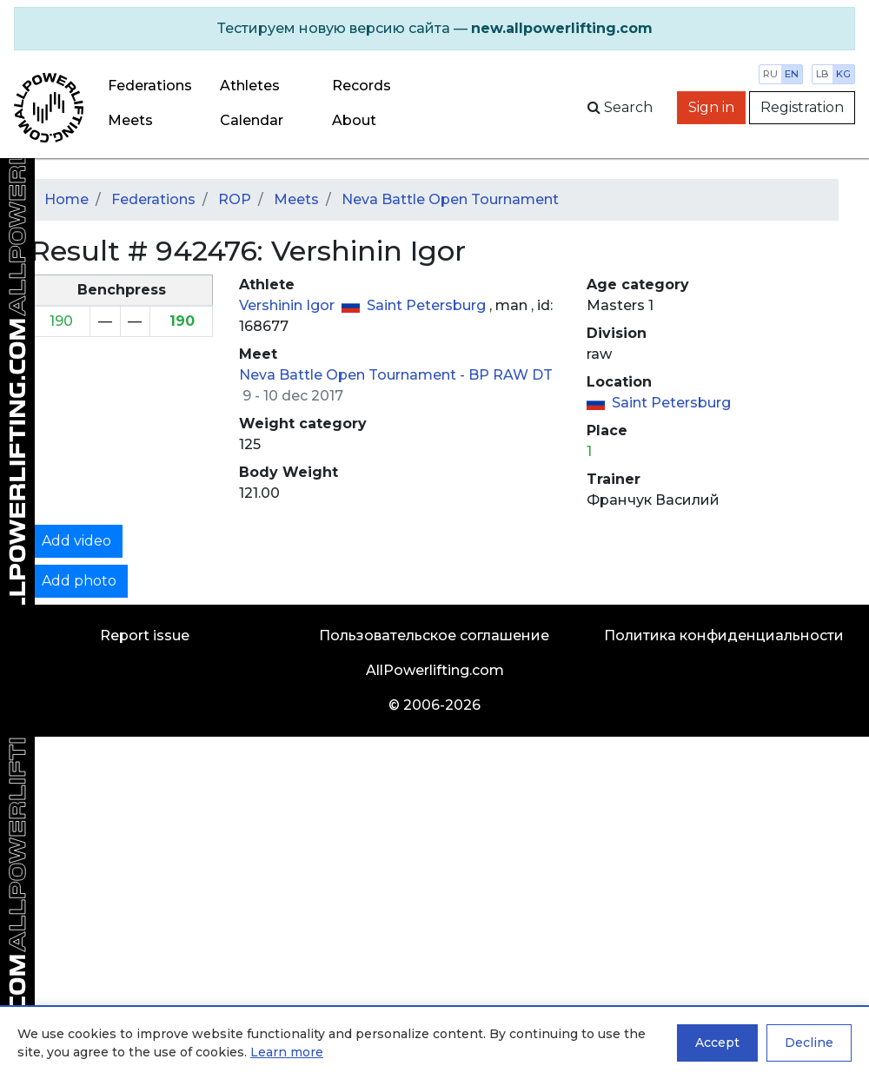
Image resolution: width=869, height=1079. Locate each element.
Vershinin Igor (288, 305)
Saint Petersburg (428, 305)
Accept (717, 1042)
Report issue (144, 635)
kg (843, 74)
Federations (150, 85)
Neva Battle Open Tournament (450, 199)
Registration (802, 107)
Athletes (250, 85)
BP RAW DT (510, 375)
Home (66, 199)
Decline (809, 1042)
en (792, 74)
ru (770, 74)
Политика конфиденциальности (724, 635)
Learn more (286, 1052)
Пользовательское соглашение (434, 635)
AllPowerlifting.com (435, 670)
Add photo (79, 581)
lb (822, 74)
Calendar (251, 120)
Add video (76, 541)
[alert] (434, 28)
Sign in (711, 107)
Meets (130, 120)
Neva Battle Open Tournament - (353, 375)
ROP (234, 199)
